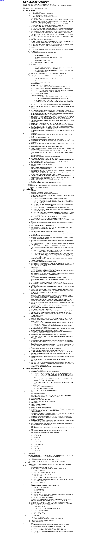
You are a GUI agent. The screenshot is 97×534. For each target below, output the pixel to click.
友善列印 (2, 0)
